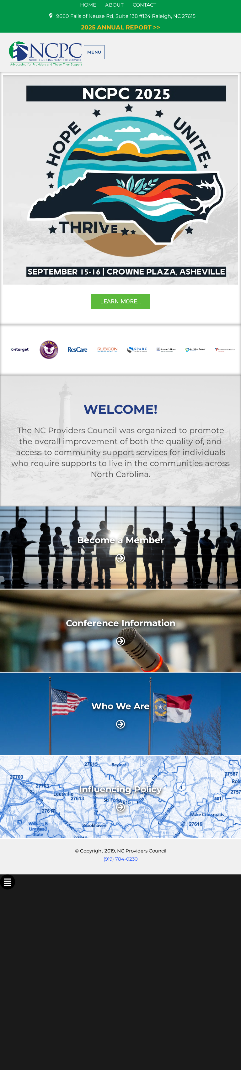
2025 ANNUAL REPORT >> (120, 27)
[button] (10, 350)
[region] (120, 198)
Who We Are (120, 706)
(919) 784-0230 (121, 859)
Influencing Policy (120, 789)
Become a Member (120, 540)
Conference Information (120, 623)
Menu (94, 52)
